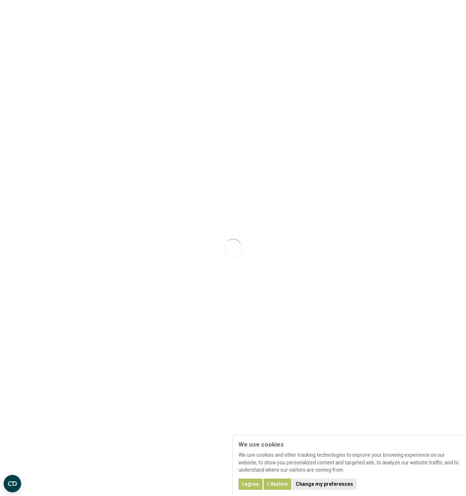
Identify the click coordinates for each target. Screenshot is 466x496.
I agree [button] (250, 484)
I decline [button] (277, 484)
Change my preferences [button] (324, 484)
